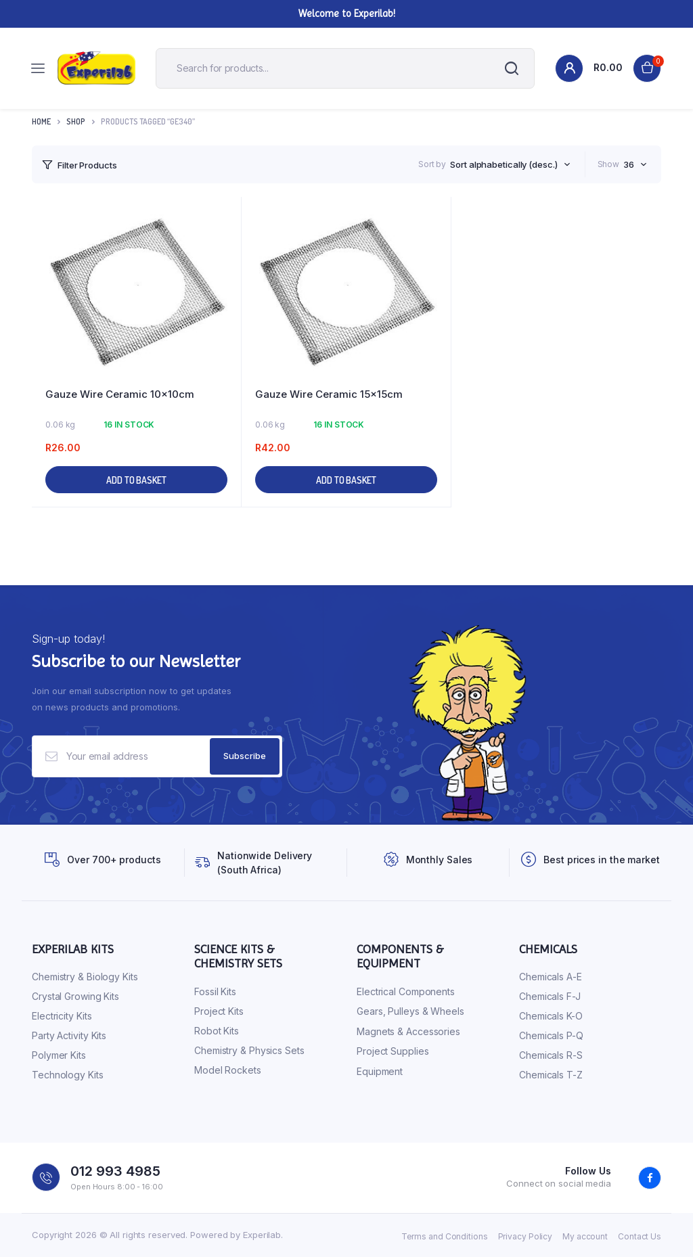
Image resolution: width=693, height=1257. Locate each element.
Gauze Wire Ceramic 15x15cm (329, 394)
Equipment (380, 1071)
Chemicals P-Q (551, 1035)
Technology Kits (68, 1074)
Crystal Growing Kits (75, 996)
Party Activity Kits (69, 1035)
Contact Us (639, 1236)
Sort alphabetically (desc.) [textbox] (503, 164)
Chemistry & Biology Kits (85, 976)
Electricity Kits (61, 1016)
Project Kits (219, 1011)
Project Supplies (392, 1051)
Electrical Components (406, 991)
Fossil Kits (215, 991)
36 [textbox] (628, 164)
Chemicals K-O (551, 1016)
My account (585, 1236)
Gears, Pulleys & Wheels (410, 1011)
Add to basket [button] (136, 480)
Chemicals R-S (551, 1055)
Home (41, 121)
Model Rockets (227, 1070)
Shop (75, 121)
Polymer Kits (59, 1055)
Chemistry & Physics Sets (249, 1050)
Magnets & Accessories (408, 1031)
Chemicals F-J (550, 996)
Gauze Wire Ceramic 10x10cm (119, 394)
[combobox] (510, 164)
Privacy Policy (525, 1236)
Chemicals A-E (550, 976)
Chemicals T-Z (551, 1074)
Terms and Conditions (444, 1236)
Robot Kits (216, 1030)
